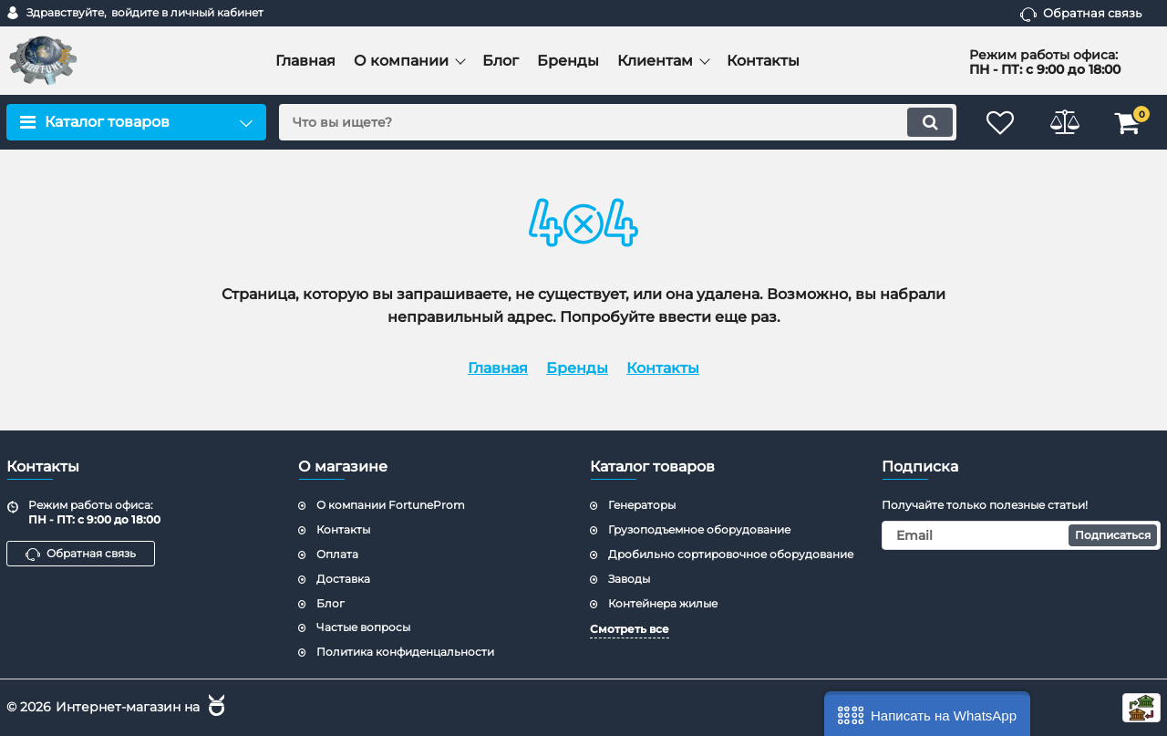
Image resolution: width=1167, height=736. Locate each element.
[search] (617, 122)
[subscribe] (1021, 535)
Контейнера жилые (663, 603)
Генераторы (642, 505)
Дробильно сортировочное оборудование (730, 554)
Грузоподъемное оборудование (699, 529)
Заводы (629, 579)
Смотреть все (629, 629)
